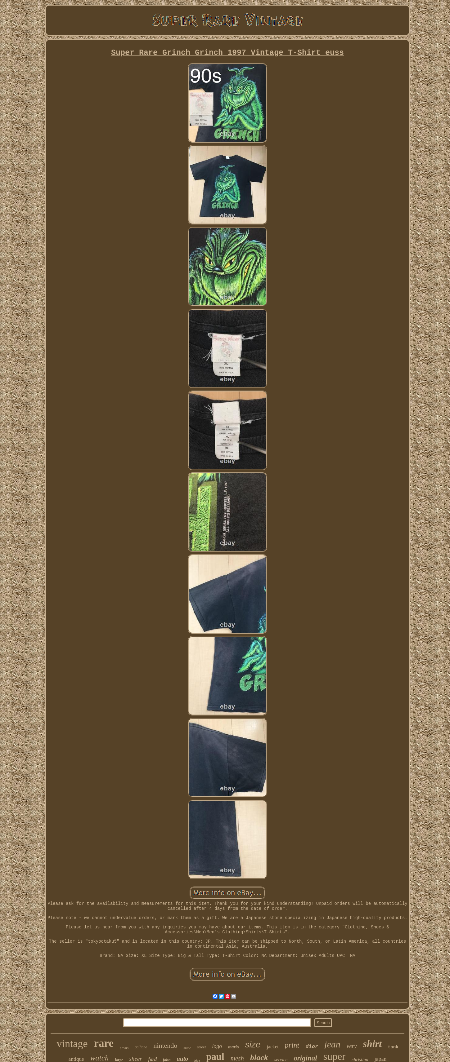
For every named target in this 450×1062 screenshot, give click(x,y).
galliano (141, 1047)
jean (332, 1044)
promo (124, 1048)
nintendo (165, 1045)
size (253, 1044)
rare (104, 1043)
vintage (72, 1043)
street (201, 1047)
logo (217, 1046)
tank (393, 1047)
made (187, 1048)
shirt (372, 1043)
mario (233, 1047)
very (352, 1046)
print (292, 1045)
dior (311, 1047)
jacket (272, 1046)
